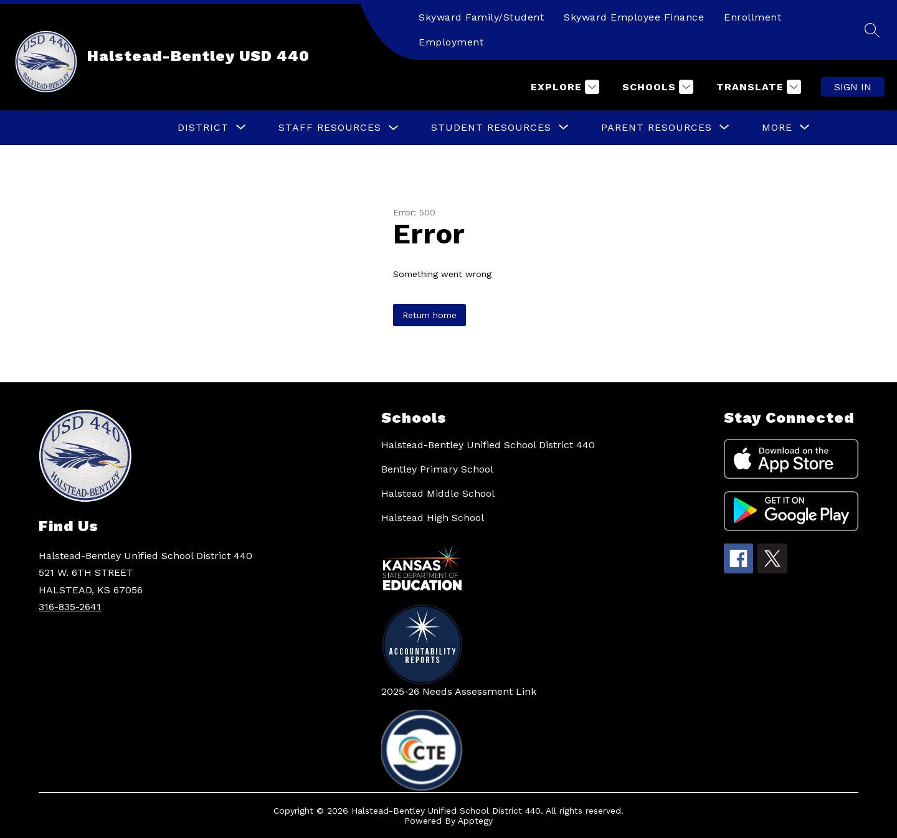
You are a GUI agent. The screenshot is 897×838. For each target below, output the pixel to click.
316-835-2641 (70, 607)
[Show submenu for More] (777, 127)
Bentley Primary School (437, 469)
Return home (429, 315)
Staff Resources (329, 127)
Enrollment (752, 17)
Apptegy (475, 821)
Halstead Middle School (438, 493)
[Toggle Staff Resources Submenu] (393, 128)
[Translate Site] (757, 87)
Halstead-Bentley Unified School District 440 (488, 445)
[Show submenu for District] (203, 127)
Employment (451, 42)
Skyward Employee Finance (634, 17)
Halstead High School (432, 518)
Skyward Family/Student (481, 17)
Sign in (852, 87)
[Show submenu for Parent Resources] (656, 127)
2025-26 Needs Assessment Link (458, 691)
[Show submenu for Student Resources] (491, 127)
